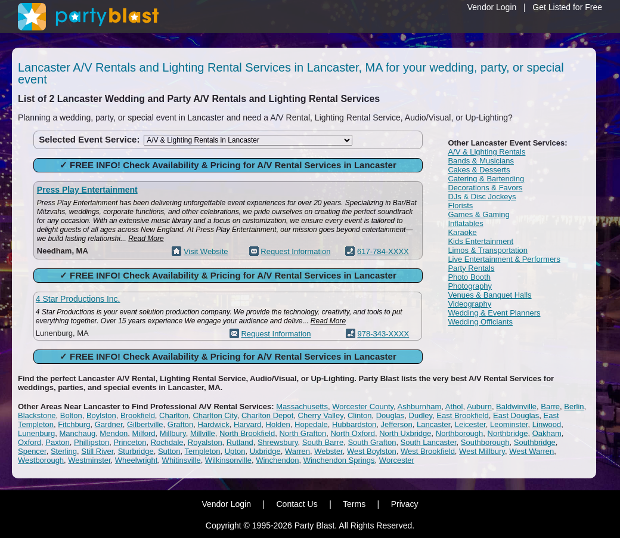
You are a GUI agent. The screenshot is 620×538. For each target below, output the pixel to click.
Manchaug (77, 433)
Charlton (173, 415)
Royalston (205, 442)
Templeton (202, 451)
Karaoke (462, 232)
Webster (328, 451)
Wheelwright (136, 460)
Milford (144, 433)
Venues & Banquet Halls (489, 294)
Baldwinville (516, 406)
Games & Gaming (478, 214)
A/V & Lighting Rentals (486, 151)
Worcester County (362, 406)
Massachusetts (302, 406)
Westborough (41, 460)
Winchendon (277, 460)
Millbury (173, 433)
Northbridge (508, 433)
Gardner (109, 424)
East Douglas (516, 415)
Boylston (101, 415)
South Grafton (372, 442)
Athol (454, 406)
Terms (354, 504)
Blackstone (37, 415)
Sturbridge (136, 451)
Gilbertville (145, 424)
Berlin (574, 406)
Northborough (459, 433)
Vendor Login (492, 7)
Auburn (479, 406)
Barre (550, 406)
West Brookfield (428, 451)
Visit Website (206, 251)
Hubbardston (354, 424)
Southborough (485, 442)
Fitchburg (74, 424)
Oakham (547, 433)
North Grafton (302, 433)
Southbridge (535, 442)
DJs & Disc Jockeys (482, 196)
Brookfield (137, 415)
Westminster (89, 460)
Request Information (295, 251)
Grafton (180, 424)
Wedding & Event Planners (494, 312)
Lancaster (433, 424)
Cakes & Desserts (479, 169)
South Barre (322, 442)
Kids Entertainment (480, 241)
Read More (145, 238)
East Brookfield (462, 415)
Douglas (390, 415)
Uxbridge (265, 451)
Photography (470, 286)
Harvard (247, 424)
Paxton (57, 442)
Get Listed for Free (567, 7)
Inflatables (465, 223)
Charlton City (215, 415)
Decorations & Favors (485, 187)
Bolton (71, 415)
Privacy (404, 504)
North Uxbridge (405, 433)
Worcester (396, 460)
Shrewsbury (278, 442)
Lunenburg (36, 433)
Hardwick (213, 424)
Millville (202, 433)
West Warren (531, 451)
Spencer (32, 451)
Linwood (546, 424)
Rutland (240, 442)
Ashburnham (420, 406)
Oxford (29, 442)
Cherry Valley (320, 415)
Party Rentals (471, 268)
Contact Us (296, 504)
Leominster (509, 424)
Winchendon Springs (339, 460)
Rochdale (167, 442)
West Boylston (371, 451)
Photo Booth (469, 277)
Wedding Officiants (480, 321)
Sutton (169, 451)
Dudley (421, 415)
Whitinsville (181, 460)
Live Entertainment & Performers (504, 259)
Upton (235, 451)
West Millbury (482, 451)
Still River (97, 451)
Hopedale (311, 424)
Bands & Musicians (481, 160)
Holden (278, 424)
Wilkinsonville (228, 460)
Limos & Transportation (488, 250)
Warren (297, 451)
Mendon (114, 433)
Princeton (129, 442)
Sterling (64, 451)
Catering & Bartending (486, 178)
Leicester (470, 424)
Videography (469, 303)
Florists (460, 205)
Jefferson (397, 424)
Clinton (359, 415)
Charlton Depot (267, 415)
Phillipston (91, 442)
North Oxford (352, 433)
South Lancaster (429, 442)
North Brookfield (247, 433)
